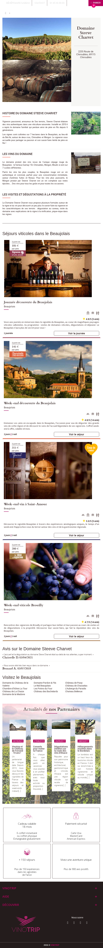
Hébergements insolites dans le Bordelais (85, 748)
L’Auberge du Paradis (75, 688)
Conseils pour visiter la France (39, 748)
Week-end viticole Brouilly (23, 605)
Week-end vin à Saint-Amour (25, 504)
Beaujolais (9, 306)
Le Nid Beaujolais (42, 685)
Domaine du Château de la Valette (15, 684)
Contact (39, 2)
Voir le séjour (76, 434)
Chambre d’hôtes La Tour (14, 688)
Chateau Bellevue (73, 691)
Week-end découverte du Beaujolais (29, 403)
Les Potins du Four (43, 688)
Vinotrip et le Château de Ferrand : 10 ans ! (17, 749)
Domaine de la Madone (13, 694)
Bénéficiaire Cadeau (17, 2)
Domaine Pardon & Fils (45, 682)
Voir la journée (76, 333)
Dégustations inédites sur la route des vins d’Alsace (61, 749)
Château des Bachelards (46, 691)
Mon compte (78, 2)
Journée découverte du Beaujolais (28, 302)
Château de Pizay (74, 682)
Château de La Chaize (13, 691)
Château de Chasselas (76, 685)
